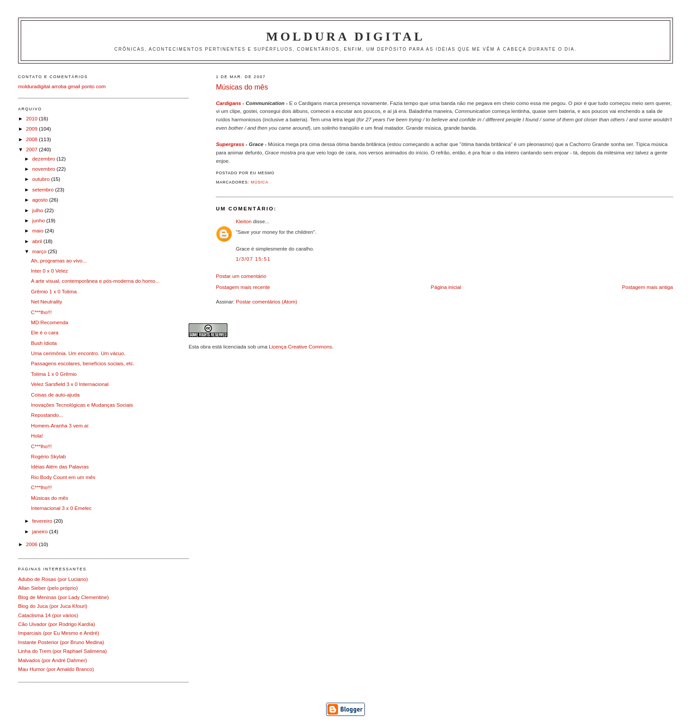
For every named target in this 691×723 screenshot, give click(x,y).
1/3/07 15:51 (253, 259)
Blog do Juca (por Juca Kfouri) (52, 606)
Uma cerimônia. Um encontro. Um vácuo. (78, 353)
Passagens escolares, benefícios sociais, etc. (82, 363)
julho (38, 210)
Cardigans (228, 103)
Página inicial (446, 287)
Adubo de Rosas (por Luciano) (53, 579)
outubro (41, 179)
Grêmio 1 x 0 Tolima (54, 291)
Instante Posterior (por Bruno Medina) (61, 642)
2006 (32, 544)
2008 (32, 139)
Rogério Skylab (48, 456)
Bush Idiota (43, 343)
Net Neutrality (46, 301)
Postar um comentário (241, 276)
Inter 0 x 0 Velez (49, 270)
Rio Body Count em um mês (63, 477)
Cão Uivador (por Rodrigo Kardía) (56, 624)
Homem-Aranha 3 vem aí (60, 425)
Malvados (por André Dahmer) (52, 660)
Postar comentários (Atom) (266, 301)
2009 (32, 128)
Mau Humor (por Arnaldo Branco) (56, 669)
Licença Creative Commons (300, 346)
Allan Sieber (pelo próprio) (48, 588)
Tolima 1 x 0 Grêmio (54, 374)
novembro (44, 169)
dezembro (44, 158)
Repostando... (47, 415)
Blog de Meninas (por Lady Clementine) (63, 597)
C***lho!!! (41, 312)
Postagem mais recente (243, 287)
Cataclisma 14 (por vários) (48, 615)
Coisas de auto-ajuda (55, 394)
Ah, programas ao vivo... (59, 260)
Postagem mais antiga (647, 287)
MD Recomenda (49, 322)
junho (39, 220)
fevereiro (43, 521)
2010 (32, 118)
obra (206, 346)
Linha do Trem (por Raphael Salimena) (62, 651)
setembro (43, 189)
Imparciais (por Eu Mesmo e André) (58, 633)
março (40, 251)
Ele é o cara (44, 332)
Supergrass (230, 144)
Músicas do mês (242, 87)
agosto (40, 199)
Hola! (37, 435)
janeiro (40, 531)
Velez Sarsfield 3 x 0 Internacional (69, 384)
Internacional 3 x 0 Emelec (61, 508)
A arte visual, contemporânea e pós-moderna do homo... (95, 281)
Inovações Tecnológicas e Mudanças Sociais (82, 405)
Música (259, 182)
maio (38, 230)
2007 (32, 149)
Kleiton (244, 221)
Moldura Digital (345, 36)
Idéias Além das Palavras (60, 466)
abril (37, 241)
